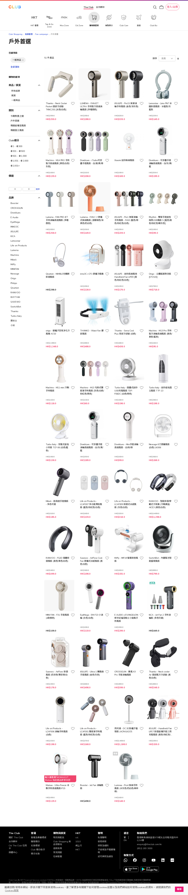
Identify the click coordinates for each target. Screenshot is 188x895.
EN (125, 840)
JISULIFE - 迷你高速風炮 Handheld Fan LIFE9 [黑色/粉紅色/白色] (125, 277)
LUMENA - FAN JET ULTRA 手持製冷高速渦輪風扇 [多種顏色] (91, 106)
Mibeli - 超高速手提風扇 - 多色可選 (57, 503)
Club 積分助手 (38, 849)
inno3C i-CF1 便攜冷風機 (92, 273)
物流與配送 (58, 837)
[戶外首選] (24, 120)
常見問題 (57, 852)
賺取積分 (35, 841)
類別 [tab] (11, 110)
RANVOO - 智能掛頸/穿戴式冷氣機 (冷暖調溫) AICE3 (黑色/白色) (160, 504)
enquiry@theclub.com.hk (149, 844)
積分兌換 (35, 853)
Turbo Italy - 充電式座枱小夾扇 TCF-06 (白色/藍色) (57, 447)
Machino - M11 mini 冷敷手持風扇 (57, 389)
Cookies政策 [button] (12, 890)
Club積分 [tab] (14, 140)
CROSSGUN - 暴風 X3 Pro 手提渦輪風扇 (125, 673)
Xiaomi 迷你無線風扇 (124, 160)
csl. (77, 837)
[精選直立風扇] (24, 130)
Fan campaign (41, 34)
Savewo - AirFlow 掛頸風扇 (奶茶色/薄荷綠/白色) (57, 674)
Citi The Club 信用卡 (18, 847)
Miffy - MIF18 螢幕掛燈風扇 (126, 559)
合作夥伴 (100, 7)
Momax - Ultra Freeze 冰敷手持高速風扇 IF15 (57, 787)
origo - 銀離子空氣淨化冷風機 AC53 (58, 332)
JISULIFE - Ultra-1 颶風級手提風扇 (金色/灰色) (92, 673)
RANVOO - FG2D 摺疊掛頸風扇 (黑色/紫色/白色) (57, 559)
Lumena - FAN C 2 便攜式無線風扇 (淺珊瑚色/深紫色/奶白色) (91, 220)
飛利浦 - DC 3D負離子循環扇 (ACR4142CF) (126, 730)
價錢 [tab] (11, 176)
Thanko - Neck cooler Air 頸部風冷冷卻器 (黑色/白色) (160, 674)
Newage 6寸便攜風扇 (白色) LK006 (159, 446)
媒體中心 (13, 852)
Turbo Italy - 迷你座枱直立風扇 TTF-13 (160, 389)
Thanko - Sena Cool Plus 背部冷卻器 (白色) (125, 332)
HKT (77, 849)
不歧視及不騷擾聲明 (106, 851)
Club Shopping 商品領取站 (62, 843)
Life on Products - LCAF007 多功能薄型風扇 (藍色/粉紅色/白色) (91, 504)
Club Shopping (15, 34)
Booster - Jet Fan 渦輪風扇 (91, 787)
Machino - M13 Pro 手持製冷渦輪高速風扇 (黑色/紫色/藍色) (160, 333)
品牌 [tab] (11, 197)
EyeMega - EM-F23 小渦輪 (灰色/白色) (91, 616)
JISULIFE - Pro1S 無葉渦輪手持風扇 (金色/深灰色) (126, 105)
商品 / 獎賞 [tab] (15, 85)
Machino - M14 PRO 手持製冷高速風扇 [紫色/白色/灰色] (58, 163)
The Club (88, 7)
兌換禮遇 (35, 845)
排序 (155, 58)
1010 (78, 841)
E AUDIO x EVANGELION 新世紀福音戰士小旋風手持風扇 (126, 618)
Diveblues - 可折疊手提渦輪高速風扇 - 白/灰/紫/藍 (160, 163)
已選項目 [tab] (13, 52)
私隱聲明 (102, 837)
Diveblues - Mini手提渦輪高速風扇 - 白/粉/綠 (126, 446)
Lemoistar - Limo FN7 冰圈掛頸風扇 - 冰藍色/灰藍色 (160, 106)
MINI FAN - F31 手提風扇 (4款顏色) (57, 616)
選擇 (38, 189)
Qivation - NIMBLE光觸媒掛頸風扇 (57, 275)
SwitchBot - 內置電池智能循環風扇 (160, 559)
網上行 (78, 845)
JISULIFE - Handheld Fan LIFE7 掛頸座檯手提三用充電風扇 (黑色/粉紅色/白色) (161, 731)
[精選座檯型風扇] (24, 125)
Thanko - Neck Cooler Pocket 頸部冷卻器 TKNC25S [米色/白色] (56, 106)
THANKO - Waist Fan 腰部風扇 (91, 332)
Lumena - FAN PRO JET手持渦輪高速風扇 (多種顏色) (57, 220)
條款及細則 (103, 845)
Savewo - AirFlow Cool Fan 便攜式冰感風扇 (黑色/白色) (91, 561)
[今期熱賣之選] (24, 116)
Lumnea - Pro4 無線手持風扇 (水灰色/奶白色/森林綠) (126, 788)
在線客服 (57, 856)
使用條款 (102, 841)
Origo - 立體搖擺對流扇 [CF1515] (160, 275)
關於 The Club (16, 837)
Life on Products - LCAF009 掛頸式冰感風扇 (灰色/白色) (125, 504)
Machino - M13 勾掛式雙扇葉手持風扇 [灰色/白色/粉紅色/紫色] (92, 390)
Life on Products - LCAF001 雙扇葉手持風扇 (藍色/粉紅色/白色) (91, 731)
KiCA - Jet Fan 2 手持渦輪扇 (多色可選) (160, 616)
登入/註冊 (172, 7)
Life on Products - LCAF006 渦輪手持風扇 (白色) (57, 731)
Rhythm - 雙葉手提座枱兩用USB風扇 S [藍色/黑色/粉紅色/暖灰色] (160, 220)
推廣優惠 (29, 34)
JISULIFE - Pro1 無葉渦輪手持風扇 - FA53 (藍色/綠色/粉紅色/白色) (126, 220)
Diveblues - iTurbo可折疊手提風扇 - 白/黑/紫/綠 (91, 162)
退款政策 (57, 848)
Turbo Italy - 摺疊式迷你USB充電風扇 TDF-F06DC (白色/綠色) (125, 390)
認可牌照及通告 (105, 856)
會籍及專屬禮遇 (38, 837)
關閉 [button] (179, 889)
